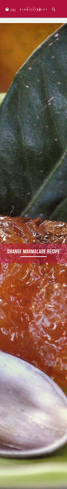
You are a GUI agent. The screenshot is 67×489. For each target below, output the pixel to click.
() (13, 9)
